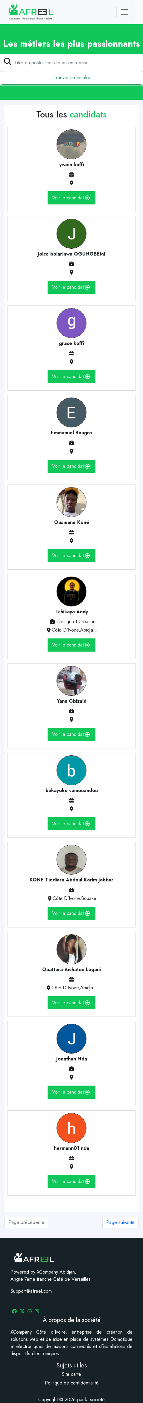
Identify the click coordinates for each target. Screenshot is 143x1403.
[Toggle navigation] (124, 12)
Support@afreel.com (31, 1291)
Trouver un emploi (72, 77)
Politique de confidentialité (71, 1382)
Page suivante (120, 1222)
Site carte (71, 1374)
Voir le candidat (71, 197)
